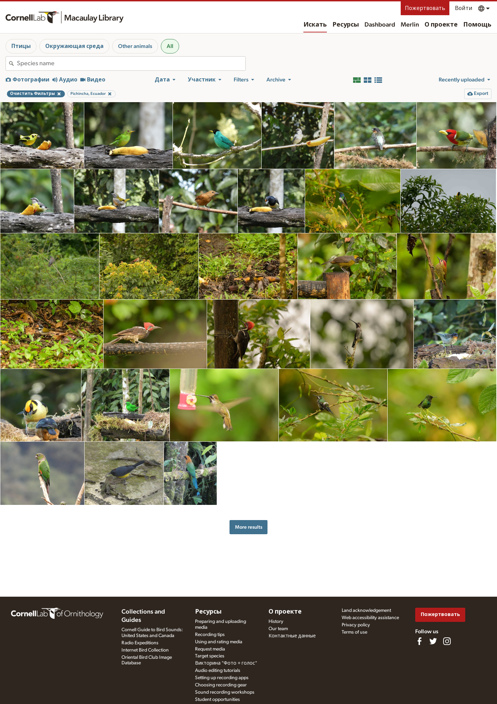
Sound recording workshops (224, 692)
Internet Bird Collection (145, 650)
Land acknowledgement (366, 610)
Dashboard (379, 25)
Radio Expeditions (139, 643)
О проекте (441, 25)
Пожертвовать (425, 8)
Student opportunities (217, 699)
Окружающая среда (74, 46)
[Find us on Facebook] (419, 641)
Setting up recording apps (221, 677)
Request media (210, 649)
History (276, 621)
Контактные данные (292, 636)
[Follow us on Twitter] (433, 641)
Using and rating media (218, 641)
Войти (463, 8)
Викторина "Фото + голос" (226, 663)
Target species (209, 656)
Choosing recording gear (221, 685)
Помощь (477, 25)
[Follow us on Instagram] (447, 641)
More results (248, 527)
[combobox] (131, 63)
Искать (315, 25)
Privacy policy (356, 625)
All (170, 46)
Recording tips (210, 634)
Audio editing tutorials (217, 670)
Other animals (135, 46)
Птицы (21, 46)
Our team (278, 628)
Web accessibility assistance (370, 617)
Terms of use (354, 632)
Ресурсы (345, 25)
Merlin (410, 25)
